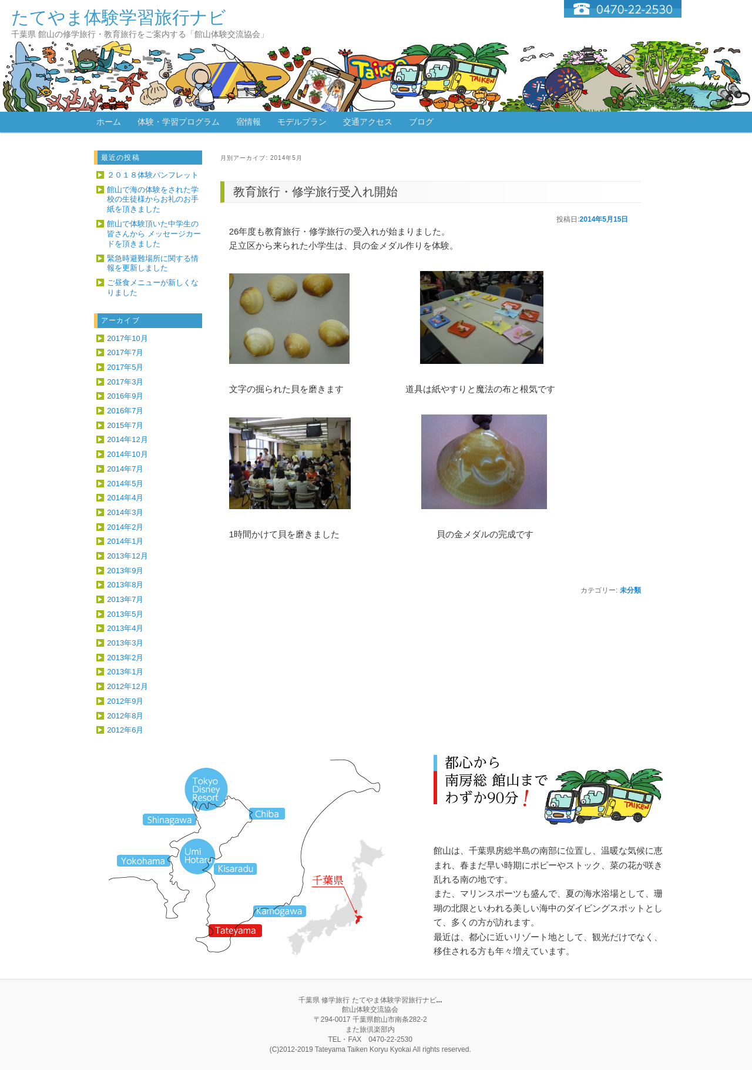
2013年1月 (125, 671)
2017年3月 (125, 381)
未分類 (630, 590)
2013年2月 (125, 657)
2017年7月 (125, 352)
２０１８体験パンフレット (153, 174)
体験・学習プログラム (178, 121)
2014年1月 (125, 541)
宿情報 (248, 121)
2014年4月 (125, 497)
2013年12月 (127, 555)
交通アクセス (367, 121)
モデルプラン (302, 121)
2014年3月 (125, 512)
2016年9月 (125, 396)
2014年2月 (125, 527)
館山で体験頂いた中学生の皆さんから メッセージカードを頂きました (154, 233)
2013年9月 (125, 570)
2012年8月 (125, 715)
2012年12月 (127, 686)
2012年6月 (125, 729)
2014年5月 (125, 483)
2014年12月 (127, 439)
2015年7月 (125, 425)
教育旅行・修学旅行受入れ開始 (315, 191)
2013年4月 (125, 628)
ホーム (108, 121)
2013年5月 (125, 614)
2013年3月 (125, 642)
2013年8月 (125, 584)
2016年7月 (125, 410)
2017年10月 (127, 338)
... (439, 1000)
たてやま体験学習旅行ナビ (118, 17)
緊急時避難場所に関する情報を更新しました (153, 263)
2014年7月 (125, 468)
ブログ (421, 121)
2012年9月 (125, 701)
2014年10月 (127, 454)
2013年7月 (125, 599)
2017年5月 (125, 367)
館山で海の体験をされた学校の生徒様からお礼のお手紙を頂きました (153, 199)
